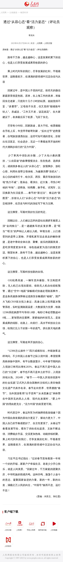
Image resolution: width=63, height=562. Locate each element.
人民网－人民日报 (44, 43)
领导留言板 (43, 525)
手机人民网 (31, 525)
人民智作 (8, 541)
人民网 (3, 13)
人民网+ (20, 525)
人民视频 (54, 525)
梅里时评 (24, 13)
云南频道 (13, 13)
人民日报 (8, 525)
